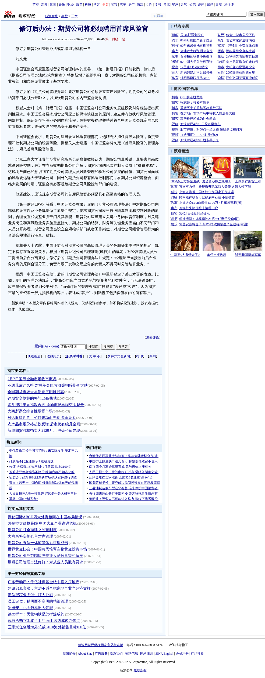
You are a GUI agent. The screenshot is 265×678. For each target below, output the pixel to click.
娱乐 (62, 4)
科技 (88, 4)
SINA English (164, 653)
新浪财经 (51, 16)
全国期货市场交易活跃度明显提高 (36, 392)
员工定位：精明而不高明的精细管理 (38, 601)
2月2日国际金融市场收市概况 (32, 379)
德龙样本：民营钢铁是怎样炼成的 (36, 614)
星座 (175, 4)
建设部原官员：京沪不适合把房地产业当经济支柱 (49, 588)
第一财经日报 (115, 39)
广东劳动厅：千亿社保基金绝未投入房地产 (43, 582)
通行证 (229, 4)
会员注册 (182, 653)
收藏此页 (53, 356)
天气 (184, 4)
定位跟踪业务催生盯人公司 (30, 595)
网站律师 (146, 653)
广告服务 (101, 653)
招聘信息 (131, 653)
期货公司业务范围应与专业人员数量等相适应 (45, 556)
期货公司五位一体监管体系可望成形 (38, 543)
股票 (79, 4)
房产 (131, 4)
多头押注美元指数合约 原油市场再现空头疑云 (46, 405)
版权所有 (140, 670)
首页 (36, 4)
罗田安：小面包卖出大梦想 (30, 608)
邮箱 (210, 4)
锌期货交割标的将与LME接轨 (32, 398)
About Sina (85, 653)
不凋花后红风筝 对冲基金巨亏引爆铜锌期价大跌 (48, 385)
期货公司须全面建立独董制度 (32, 530)
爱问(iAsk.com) (46, 346)
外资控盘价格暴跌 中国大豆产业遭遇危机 (42, 523)
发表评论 (152, 337)
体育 (53, 4)
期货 (64, 16)
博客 (96, 4)
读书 (157, 4)
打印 (139, 356)
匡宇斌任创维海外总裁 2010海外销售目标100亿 (47, 627)
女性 (149, 4)
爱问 (201, 4)
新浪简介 (69, 653)
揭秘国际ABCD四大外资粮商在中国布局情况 (45, 517)
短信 (192, 4)
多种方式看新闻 (118, 356)
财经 (70, 4)
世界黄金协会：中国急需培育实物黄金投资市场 (47, 549)
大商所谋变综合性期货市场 (30, 411)
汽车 (123, 4)
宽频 (114, 4)
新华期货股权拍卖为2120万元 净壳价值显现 (44, 431)
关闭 (152, 356)
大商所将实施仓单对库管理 (30, 536)
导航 (218, 4)
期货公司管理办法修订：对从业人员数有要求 (45, 562)
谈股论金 (33, 356)
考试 (166, 4)
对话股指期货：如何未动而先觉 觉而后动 (42, 418)
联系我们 (116, 653)
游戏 (140, 4)
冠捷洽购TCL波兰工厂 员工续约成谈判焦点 (44, 621)
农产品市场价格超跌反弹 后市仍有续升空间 (44, 424)
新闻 (44, 4)
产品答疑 (197, 653)
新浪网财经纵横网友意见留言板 (100, 645)
